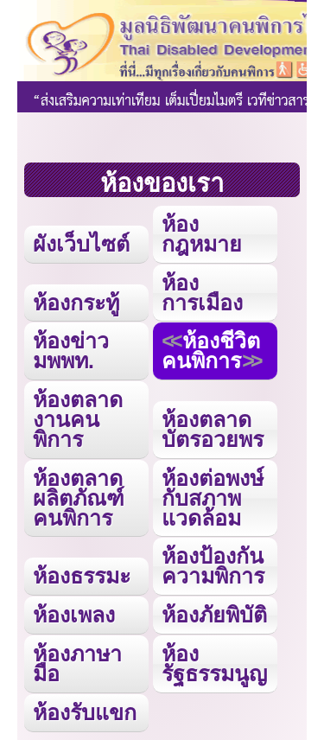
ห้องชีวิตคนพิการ (211, 351)
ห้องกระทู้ (76, 302)
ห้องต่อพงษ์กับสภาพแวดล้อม (213, 498)
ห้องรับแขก (85, 712)
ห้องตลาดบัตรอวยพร (213, 429)
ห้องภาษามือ (77, 663)
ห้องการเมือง (202, 293)
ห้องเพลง (74, 615)
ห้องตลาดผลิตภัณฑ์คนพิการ (78, 498)
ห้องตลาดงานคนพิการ (78, 419)
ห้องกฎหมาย (202, 234)
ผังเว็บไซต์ (81, 244)
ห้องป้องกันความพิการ (213, 566)
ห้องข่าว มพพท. (71, 351)
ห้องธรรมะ (81, 576)
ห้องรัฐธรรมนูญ (214, 663)
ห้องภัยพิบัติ (214, 615)
